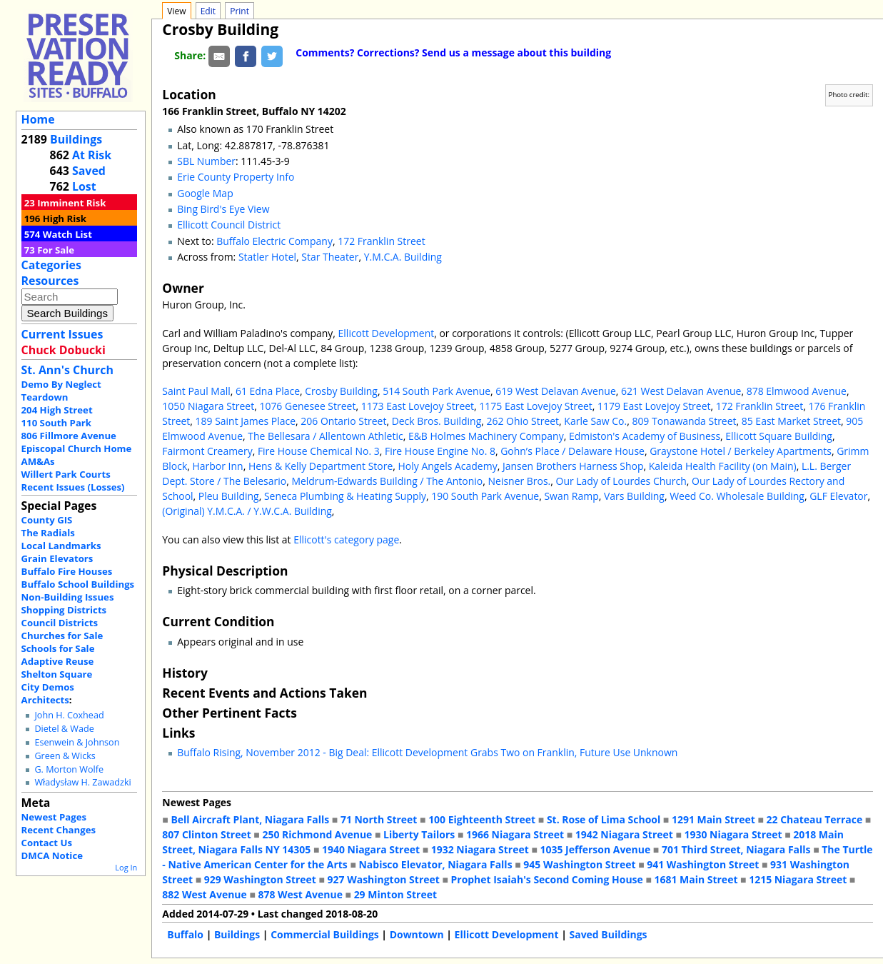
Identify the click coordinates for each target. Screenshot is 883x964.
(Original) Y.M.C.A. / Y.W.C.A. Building (247, 511)
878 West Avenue (300, 894)
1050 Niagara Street (208, 406)
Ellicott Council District (229, 224)
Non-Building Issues (67, 597)
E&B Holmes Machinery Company (486, 436)
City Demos (47, 687)
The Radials (48, 532)
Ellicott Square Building (778, 436)
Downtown (417, 934)
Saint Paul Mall (196, 391)
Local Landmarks (61, 545)
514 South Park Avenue (436, 391)
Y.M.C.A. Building (403, 256)
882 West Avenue (204, 894)
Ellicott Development (386, 333)
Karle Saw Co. (595, 421)
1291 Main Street (713, 819)
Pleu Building (228, 496)
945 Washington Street (579, 864)
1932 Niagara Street (480, 849)
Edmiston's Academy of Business (644, 436)
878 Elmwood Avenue (797, 391)
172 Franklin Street (381, 241)
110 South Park (56, 422)
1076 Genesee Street (307, 406)
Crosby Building (341, 391)
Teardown (45, 397)
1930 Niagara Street (733, 834)
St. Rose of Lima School (603, 819)
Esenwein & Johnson (76, 742)
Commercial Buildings (325, 934)
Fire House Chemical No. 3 (319, 451)
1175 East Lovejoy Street (535, 406)
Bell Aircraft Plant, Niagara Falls (250, 819)
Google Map (205, 193)
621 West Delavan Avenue (681, 391)
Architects (45, 699)
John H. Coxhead (69, 715)
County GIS (47, 519)
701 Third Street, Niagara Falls (736, 849)
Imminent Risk (71, 202)
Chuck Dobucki (63, 350)
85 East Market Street (791, 421)
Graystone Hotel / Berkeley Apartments (741, 451)
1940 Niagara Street (371, 849)
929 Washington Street (260, 879)
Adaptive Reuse (57, 661)
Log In (126, 867)
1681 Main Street (696, 879)
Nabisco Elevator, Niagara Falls (436, 864)
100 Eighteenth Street (481, 819)
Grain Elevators (57, 558)
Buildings (76, 139)
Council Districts (59, 622)
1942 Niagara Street (624, 834)
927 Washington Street (384, 879)
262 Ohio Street (523, 421)
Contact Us (46, 842)
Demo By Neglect (61, 384)
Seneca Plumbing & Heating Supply (345, 496)
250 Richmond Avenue (317, 834)
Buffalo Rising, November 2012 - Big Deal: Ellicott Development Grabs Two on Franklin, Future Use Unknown (427, 752)
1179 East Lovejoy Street (653, 406)
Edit (208, 11)
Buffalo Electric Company (274, 241)
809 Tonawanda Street (684, 421)
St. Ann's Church (67, 370)
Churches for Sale (62, 635)
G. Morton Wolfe (69, 769)
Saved (89, 171)
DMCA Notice (52, 855)
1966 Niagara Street (515, 834)
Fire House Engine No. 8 (440, 451)
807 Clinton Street (206, 834)
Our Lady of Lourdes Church (621, 481)
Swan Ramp (571, 496)
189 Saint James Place (246, 421)
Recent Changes (58, 829)
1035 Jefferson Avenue (595, 849)
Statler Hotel (267, 256)
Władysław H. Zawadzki (82, 782)
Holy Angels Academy (448, 466)
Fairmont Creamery (207, 451)
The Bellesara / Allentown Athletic (325, 436)
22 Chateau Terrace (815, 819)
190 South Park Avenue (485, 496)
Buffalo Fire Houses (67, 571)
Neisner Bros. (519, 481)
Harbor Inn (218, 466)
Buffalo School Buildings (78, 584)
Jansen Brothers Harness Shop (573, 466)
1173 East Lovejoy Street (417, 406)
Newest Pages (53, 816)
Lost (84, 186)
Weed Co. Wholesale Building (737, 496)
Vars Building (634, 496)
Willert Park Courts (66, 474)
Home (38, 119)
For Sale (55, 249)
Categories (51, 265)
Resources (50, 280)
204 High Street (57, 409)
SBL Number (206, 161)
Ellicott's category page (346, 539)
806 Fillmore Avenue (68, 435)
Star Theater (329, 256)
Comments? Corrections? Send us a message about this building (453, 52)
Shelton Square (57, 674)
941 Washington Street (703, 864)
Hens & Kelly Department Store (320, 466)
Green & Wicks (64, 756)
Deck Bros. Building (437, 421)
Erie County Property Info (235, 177)
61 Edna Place (268, 391)
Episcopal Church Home (76, 448)
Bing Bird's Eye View (223, 209)
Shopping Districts (64, 609)
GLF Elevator (838, 496)
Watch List (67, 234)
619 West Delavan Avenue (555, 391)
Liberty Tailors (419, 834)
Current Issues (62, 334)
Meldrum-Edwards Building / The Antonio (387, 481)
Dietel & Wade (64, 729)
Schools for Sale (58, 648)
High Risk (64, 218)
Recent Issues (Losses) (73, 487)
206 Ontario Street (343, 421)
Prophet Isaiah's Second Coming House (547, 879)
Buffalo (185, 934)
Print (239, 11)
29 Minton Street (395, 894)
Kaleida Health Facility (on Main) (723, 466)
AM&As (38, 461)
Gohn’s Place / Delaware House (572, 451)
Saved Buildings (608, 934)
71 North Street (379, 819)
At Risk (91, 155)
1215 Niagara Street (798, 879)
